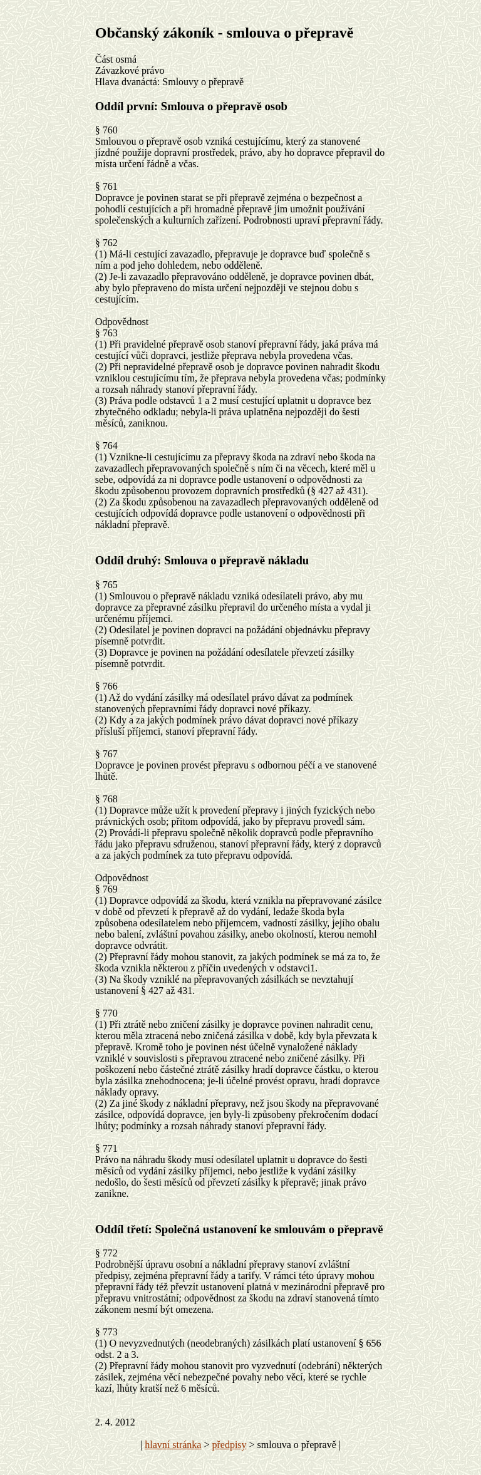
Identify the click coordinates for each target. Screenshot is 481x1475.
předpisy (229, 1444)
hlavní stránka (173, 1444)
